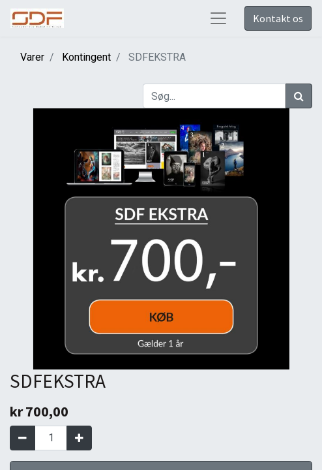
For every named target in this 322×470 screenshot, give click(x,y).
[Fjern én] (22, 438)
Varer (32, 57)
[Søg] (298, 96)
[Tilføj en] (79, 438)
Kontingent (86, 57)
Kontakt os (278, 18)
